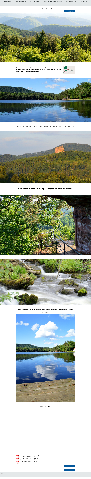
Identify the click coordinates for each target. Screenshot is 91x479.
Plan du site (13, 473)
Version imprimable (6, 473)
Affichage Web (87, 475)
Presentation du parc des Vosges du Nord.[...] (30, 458)
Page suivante (69, 466)
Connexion (87, 473)
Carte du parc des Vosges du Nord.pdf (28, 461)
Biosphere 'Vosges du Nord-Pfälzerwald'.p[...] (30, 455)
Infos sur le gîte (69, 11)
